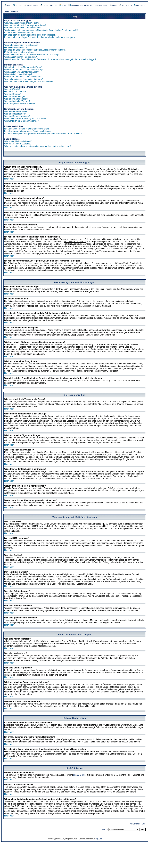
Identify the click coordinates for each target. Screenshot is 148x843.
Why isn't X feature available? (17, 144)
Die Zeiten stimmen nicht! (15, 47)
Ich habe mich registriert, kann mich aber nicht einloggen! (30, 35)
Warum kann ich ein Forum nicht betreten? (23, 79)
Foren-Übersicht (11, 12)
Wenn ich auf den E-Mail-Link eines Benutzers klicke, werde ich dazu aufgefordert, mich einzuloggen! (50, 59)
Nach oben (9, 179)
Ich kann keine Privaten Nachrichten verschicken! (26, 129)
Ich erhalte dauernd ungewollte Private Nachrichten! (27, 131)
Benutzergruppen (48, 5)
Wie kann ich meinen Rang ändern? (20, 57)
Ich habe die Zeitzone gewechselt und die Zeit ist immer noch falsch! (35, 50)
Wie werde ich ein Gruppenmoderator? (21, 121)
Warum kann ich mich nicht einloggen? (21, 23)
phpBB (57, 839)
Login (113, 5)
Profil (62, 5)
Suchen (17, 5)
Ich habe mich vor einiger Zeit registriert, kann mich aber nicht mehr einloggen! (39, 37)
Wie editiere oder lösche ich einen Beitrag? (23, 69)
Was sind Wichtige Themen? (17, 101)
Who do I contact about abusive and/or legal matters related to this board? (37, 146)
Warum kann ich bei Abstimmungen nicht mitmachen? (28, 81)
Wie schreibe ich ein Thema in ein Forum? (23, 67)
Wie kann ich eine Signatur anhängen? (21, 72)
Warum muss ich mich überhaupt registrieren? (25, 25)
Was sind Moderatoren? (15, 114)
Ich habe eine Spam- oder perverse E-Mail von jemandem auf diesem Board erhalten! (43, 133)
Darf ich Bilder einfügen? (15, 96)
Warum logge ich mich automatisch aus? (22, 28)
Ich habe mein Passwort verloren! (19, 32)
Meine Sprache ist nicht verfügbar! (19, 52)
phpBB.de (99, 839)
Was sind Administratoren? (16, 111)
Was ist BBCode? (12, 89)
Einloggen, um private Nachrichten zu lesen (88, 5)
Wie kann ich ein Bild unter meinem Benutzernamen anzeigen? (32, 54)
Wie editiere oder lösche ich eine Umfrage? (23, 77)
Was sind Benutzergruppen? (17, 116)
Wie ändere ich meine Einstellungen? (21, 45)
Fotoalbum (139, 5)
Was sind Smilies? (12, 94)
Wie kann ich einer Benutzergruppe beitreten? (25, 118)
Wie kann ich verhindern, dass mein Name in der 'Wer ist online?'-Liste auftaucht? (41, 30)
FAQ (8, 5)
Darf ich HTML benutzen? (15, 92)
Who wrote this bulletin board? (18, 141)
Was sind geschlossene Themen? (19, 103)
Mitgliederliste (31, 5)
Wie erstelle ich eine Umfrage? (18, 74)
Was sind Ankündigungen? (16, 99)
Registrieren (125, 5)
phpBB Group (79, 775)
